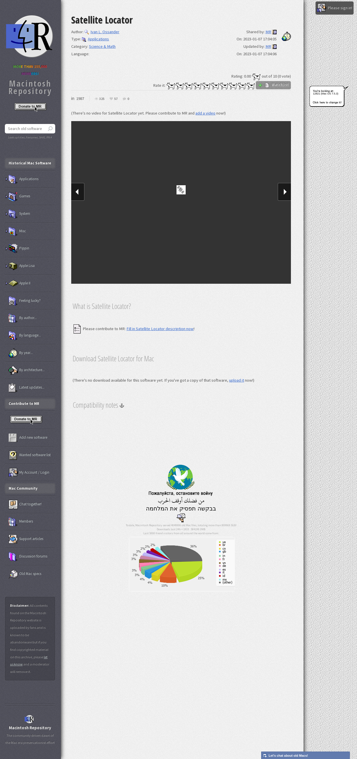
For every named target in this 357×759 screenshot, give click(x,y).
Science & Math (102, 46)
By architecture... (27, 370)
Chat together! (25, 504)
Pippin (19, 248)
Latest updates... (26, 387)
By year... (21, 353)
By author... (23, 318)
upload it (236, 380)
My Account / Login (29, 472)
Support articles (26, 539)
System (19, 213)
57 (116, 99)
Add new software (28, 437)
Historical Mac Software (30, 163)
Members (21, 521)
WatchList (273, 84)
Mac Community (23, 488)
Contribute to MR (24, 403)
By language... (25, 335)
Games (19, 196)
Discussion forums (28, 556)
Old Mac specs (25, 574)
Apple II (19, 283)
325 (101, 99)
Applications (95, 39)
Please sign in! (334, 8)
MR (268, 31)
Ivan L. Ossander (101, 31)
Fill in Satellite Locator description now (160, 328)
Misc (17, 231)
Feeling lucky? (25, 300)
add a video (205, 113)
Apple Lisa (22, 266)
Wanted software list (30, 455)
